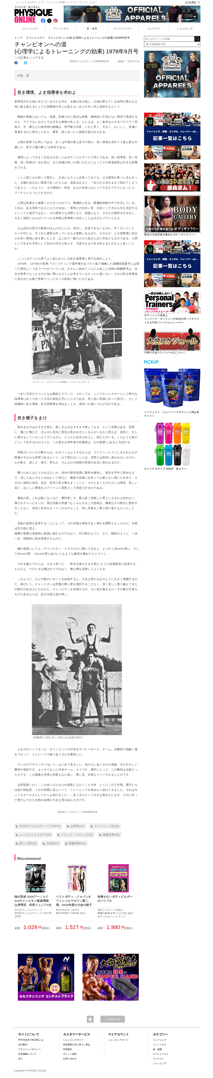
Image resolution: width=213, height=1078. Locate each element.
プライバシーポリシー (29, 1049)
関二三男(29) (27, 843)
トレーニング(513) (106, 826)
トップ (18, 37)
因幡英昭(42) (77, 843)
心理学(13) (77, 826)
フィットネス (61, 28)
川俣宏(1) (52, 843)
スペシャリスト (123, 28)
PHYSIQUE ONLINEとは (30, 1040)
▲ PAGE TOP (112, 1019)
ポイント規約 (70, 1054)
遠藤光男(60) (111, 834)
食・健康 (92, 28)
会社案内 (22, 1044)
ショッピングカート (118, 1040)
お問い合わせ (70, 1058)
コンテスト (153, 28)
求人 (20, 1058)
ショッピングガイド (73, 1040)
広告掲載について (27, 1054)
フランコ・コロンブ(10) (77, 834)
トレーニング (30, 28)
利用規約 (67, 1049)
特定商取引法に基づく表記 (76, 1044)
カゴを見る (192, 2)
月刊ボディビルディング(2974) (39, 826)
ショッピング (185, 28)
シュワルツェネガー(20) (35, 834)
